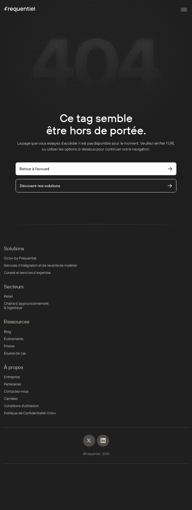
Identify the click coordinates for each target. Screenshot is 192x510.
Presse (9, 346)
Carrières (11, 399)
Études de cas (15, 353)
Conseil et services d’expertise (27, 273)
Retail (8, 296)
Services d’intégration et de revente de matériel (40, 265)
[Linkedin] (89, 441)
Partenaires (12, 384)
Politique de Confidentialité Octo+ (30, 413)
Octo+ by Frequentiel (20, 258)
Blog (7, 332)
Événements (13, 339)
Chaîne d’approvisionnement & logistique (26, 305)
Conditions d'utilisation (21, 406)
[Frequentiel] (19, 9)
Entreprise (12, 377)
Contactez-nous (16, 391)
